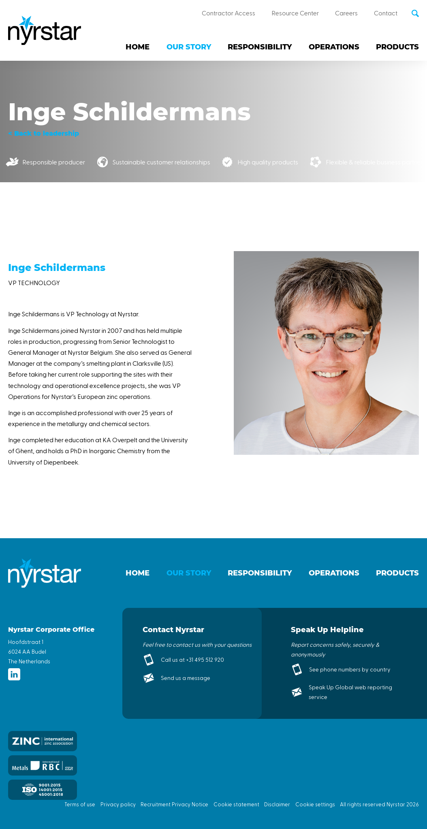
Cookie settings (315, 804)
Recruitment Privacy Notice (174, 804)
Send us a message (185, 677)
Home (137, 47)
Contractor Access (228, 13)
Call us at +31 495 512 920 (192, 659)
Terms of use (79, 804)
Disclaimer (277, 804)
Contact (385, 13)
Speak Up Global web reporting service (350, 692)
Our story (189, 47)
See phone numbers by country (350, 669)
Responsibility (260, 47)
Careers (346, 13)
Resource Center (295, 13)
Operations (334, 47)
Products (397, 47)
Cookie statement (236, 804)
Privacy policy (118, 804)
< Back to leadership (43, 133)
